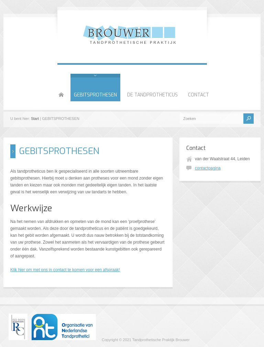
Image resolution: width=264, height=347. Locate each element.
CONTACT (198, 95)
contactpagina (208, 168)
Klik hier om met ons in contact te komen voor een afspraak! (65, 269)
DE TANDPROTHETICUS (152, 95)
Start (35, 118)
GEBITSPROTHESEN (95, 95)
